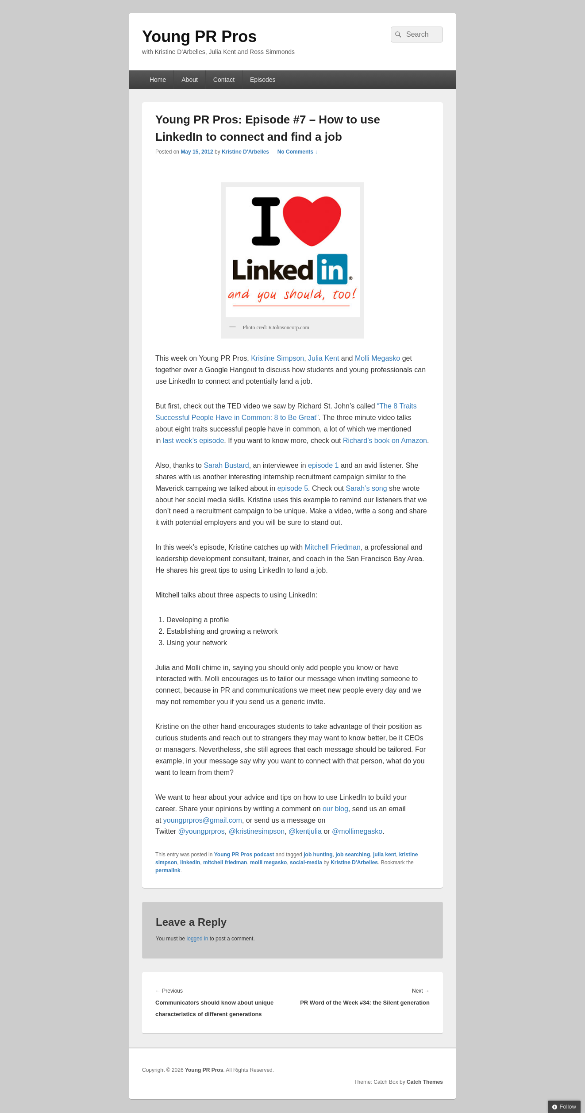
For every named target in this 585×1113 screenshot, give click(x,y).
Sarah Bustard (226, 465)
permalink (168, 870)
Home (158, 79)
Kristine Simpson (277, 358)
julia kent (384, 854)
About (189, 79)
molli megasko (268, 862)
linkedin (190, 862)
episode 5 (292, 488)
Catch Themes (425, 1082)
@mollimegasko (357, 831)
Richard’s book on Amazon (385, 440)
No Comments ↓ (297, 152)
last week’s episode (193, 440)
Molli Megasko (377, 358)
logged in (197, 939)
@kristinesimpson (257, 831)
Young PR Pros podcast (244, 854)
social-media (306, 862)
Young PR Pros (199, 36)
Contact (224, 79)
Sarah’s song (366, 488)
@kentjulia (305, 831)
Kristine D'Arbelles (245, 152)
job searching (352, 854)
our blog (335, 809)
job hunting (318, 854)
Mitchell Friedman (333, 547)
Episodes (263, 79)
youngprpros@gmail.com (202, 820)
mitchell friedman (225, 862)
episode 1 (323, 465)
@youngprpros (201, 831)
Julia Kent (323, 358)
